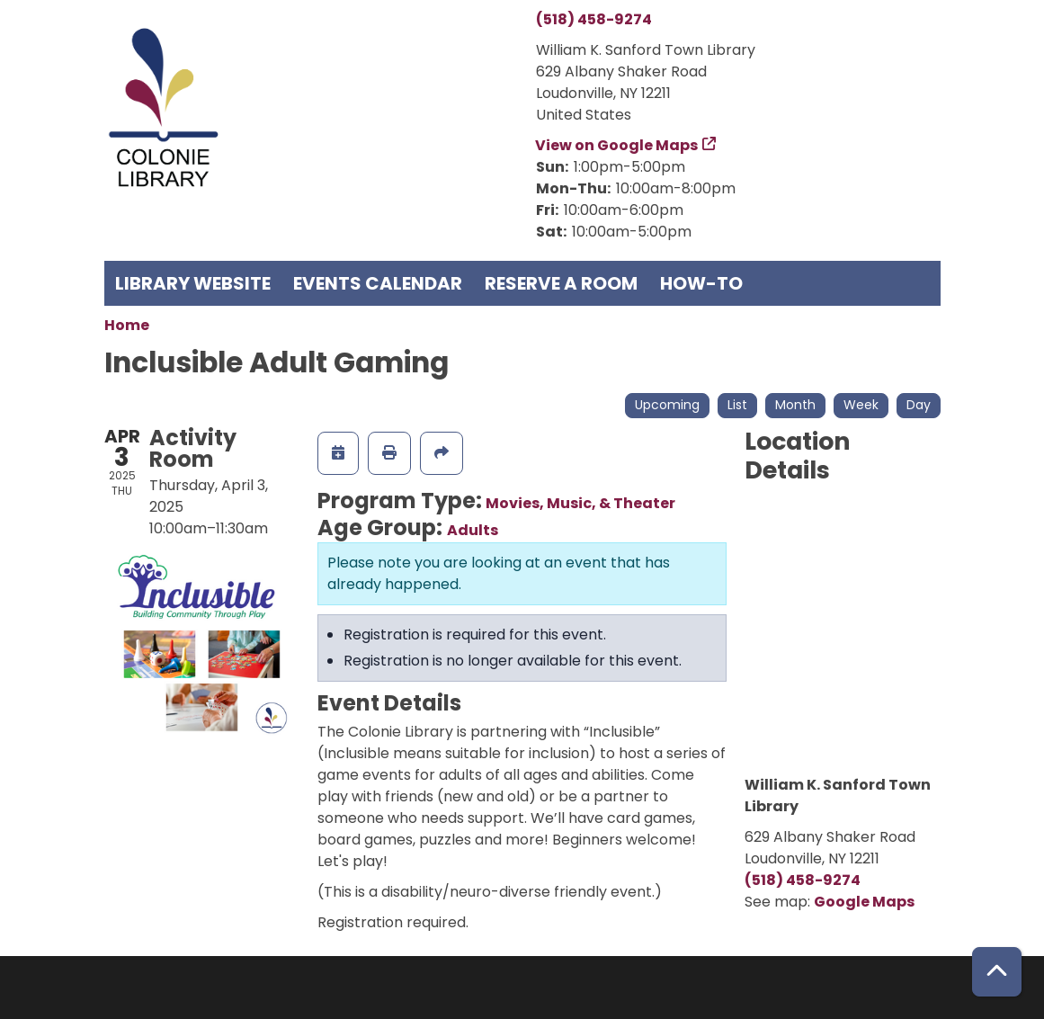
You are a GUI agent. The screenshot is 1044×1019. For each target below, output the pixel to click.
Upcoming (667, 405)
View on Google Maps (617, 145)
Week (861, 405)
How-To (701, 283)
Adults (472, 530)
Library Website (193, 283)
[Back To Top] (997, 972)
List (737, 405)
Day (918, 405)
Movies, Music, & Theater (580, 503)
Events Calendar (377, 283)
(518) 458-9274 (594, 19)
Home (126, 325)
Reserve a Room (561, 283)
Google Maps (864, 901)
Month (795, 405)
